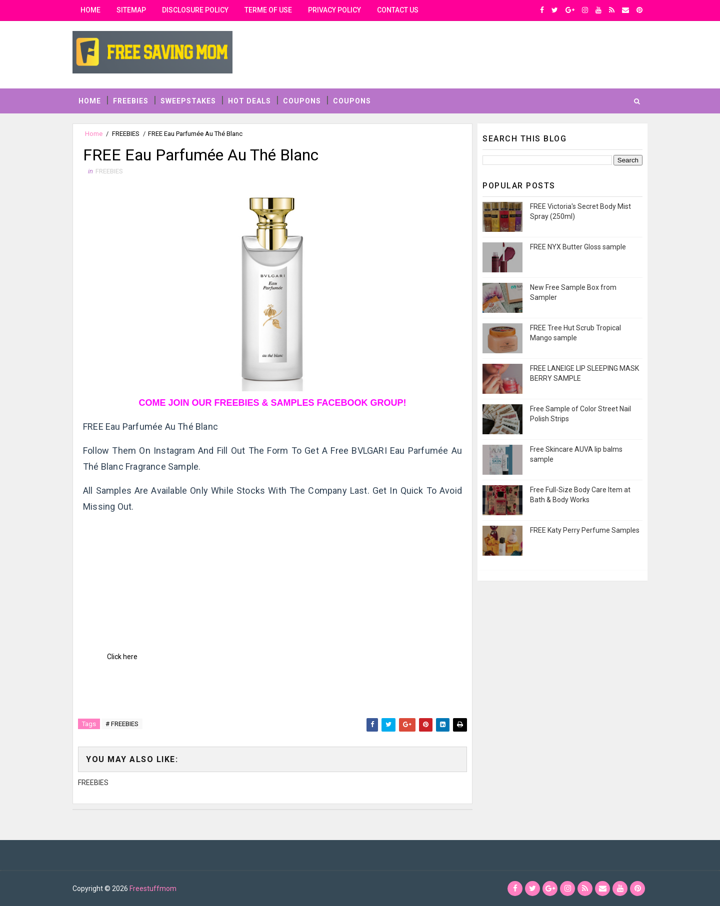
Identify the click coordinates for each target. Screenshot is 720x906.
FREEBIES (130, 101)
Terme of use (268, 10)
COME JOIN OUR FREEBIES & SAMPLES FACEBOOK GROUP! (272, 403)
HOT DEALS (249, 101)
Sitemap (131, 10)
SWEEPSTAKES (188, 101)
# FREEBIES (122, 724)
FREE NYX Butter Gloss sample (578, 247)
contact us (397, 10)
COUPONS (302, 101)
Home (90, 10)
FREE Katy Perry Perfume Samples (585, 530)
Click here (122, 657)
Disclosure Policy (195, 10)
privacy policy (334, 10)
